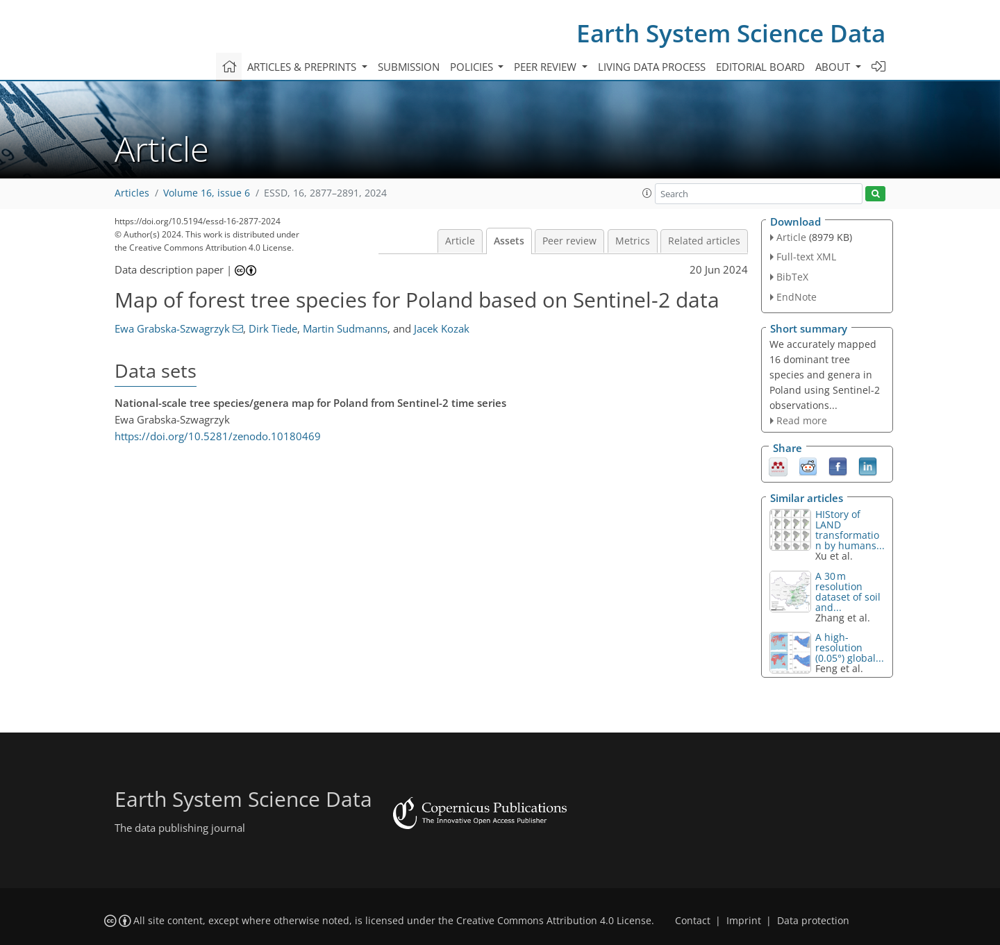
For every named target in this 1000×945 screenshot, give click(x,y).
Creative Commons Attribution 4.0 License (553, 920)
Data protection (813, 920)
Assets (509, 241)
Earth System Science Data (730, 33)
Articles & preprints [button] (303, 67)
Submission (409, 67)
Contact (692, 920)
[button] (647, 193)
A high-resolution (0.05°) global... (849, 647)
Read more (801, 420)
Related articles (704, 241)
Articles (132, 193)
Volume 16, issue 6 (206, 193)
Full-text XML (806, 256)
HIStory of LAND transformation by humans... (850, 530)
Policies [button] (473, 67)
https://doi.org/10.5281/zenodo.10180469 (218, 436)
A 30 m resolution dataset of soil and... (848, 591)
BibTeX (792, 276)
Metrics (632, 241)
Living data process (652, 67)
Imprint (743, 920)
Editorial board (760, 67)
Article (460, 241)
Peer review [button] (546, 67)
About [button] (834, 67)
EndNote (796, 296)
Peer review (569, 241)
